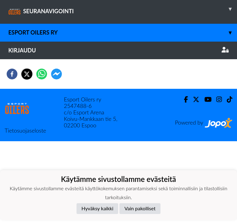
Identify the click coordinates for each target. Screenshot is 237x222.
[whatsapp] (41, 74)
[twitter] (26, 74)
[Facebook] (183, 99)
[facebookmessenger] (56, 74)
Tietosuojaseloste (25, 130)
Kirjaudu (118, 50)
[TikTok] (227, 99)
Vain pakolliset (140, 208)
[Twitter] (193, 99)
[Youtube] (205, 99)
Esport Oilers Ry (122, 32)
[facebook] (12, 74)
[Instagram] (216, 99)
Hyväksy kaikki (97, 208)
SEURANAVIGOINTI (122, 9)
